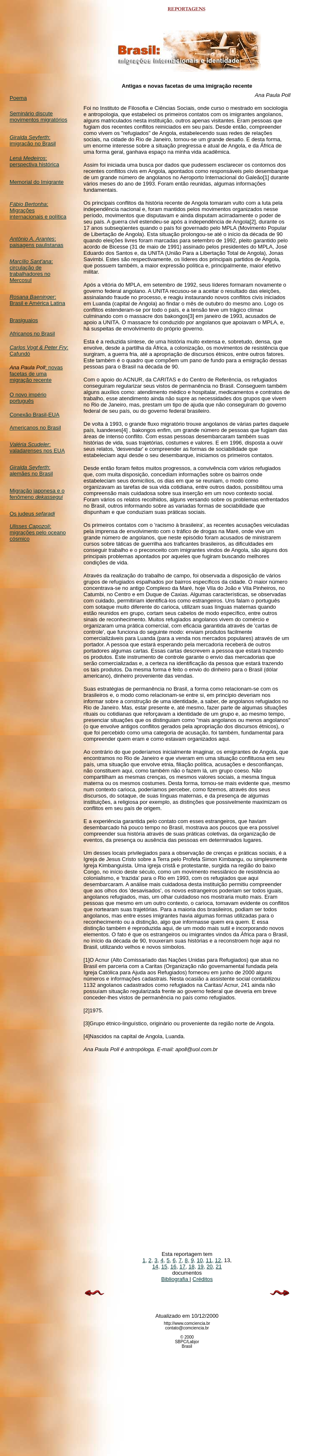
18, (192, 1266)
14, (156, 1266)
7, (180, 1260)
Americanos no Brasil (35, 427)
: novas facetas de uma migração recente (36, 373)
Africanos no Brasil (32, 333)
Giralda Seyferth (29, 137)
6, (175, 1260)
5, (169, 1260)
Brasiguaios (24, 320)
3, (157, 1260)
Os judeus (32, 514)
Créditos (203, 1279)
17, (183, 1266)
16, (174, 1266)
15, (165, 1266)
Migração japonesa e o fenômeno (37, 494)
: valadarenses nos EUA (37, 447)
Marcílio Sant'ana (30, 261)
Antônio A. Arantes (32, 239)
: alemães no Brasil (31, 470)
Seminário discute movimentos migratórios (38, 116)
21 (219, 1266)
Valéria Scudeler (29, 444)
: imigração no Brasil (33, 140)
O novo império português (28, 397)
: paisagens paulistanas (37, 242)
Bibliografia (175, 1279)
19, (201, 1266)
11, (210, 1260)
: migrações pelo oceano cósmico (38, 532)
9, (193, 1260)
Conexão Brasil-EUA (34, 415)
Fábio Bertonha (28, 204)
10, (200, 1260)
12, (218, 1260)
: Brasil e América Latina (37, 300)
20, (210, 1266)
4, (162, 1260)
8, (187, 1260)
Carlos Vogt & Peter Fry (38, 347)
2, (150, 1260)
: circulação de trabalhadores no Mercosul (31, 270)
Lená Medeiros (28, 158)
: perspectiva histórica (34, 161)
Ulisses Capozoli (30, 526)
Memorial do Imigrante (37, 182)
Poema (18, 98)
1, (145, 1260)
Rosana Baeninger (32, 297)
